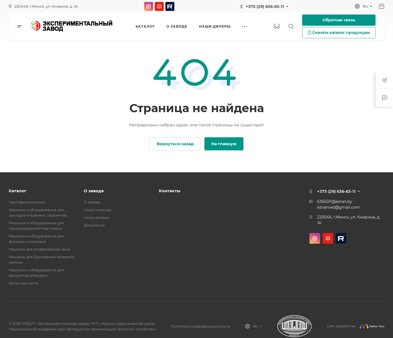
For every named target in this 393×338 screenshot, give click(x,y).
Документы (94, 225)
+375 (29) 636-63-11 (265, 6)
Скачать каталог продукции (339, 32)
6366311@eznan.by (334, 201)
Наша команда (97, 210)
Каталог (17, 190)
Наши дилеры (97, 217)
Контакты (169, 190)
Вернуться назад (175, 143)
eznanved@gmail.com (338, 207)
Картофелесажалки (27, 202)
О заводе (94, 190)
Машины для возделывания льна (39, 249)
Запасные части (23, 283)
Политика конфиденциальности (200, 326)
